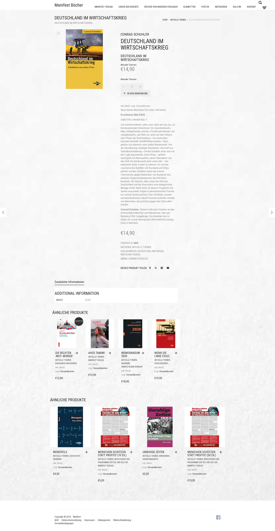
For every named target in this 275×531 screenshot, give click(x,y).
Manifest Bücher (69, 5)
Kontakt (251, 6)
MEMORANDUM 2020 (130, 354)
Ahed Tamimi (96, 353)
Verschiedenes (161, 363)
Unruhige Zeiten (153, 452)
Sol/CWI (237, 6)
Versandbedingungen (64, 523)
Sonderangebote (150, 459)
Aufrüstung (144, 251)
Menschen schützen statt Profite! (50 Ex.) (201, 453)
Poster (205, 6)
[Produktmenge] (132, 86)
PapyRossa (158, 251)
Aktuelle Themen (178, 20)
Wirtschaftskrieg (130, 254)
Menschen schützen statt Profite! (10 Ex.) (112, 453)
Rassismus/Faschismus (66, 363)
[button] (78, 353)
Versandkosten (143, 106)
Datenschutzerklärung (71, 520)
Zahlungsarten (104, 520)
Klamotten (189, 6)
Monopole (60, 452)
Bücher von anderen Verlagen (161, 6)
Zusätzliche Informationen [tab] (69, 282)
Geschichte (75, 456)
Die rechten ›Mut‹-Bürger (63, 354)
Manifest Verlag (104, 6)
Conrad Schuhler (138, 258)
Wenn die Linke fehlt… (162, 354)
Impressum (89, 520)
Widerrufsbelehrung (122, 520)
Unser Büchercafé (129, 6)
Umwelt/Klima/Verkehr (131, 367)
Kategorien (221, 6)
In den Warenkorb (137, 93)
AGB (56, 520)
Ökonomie (125, 363)
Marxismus (164, 456)
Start (165, 20)
